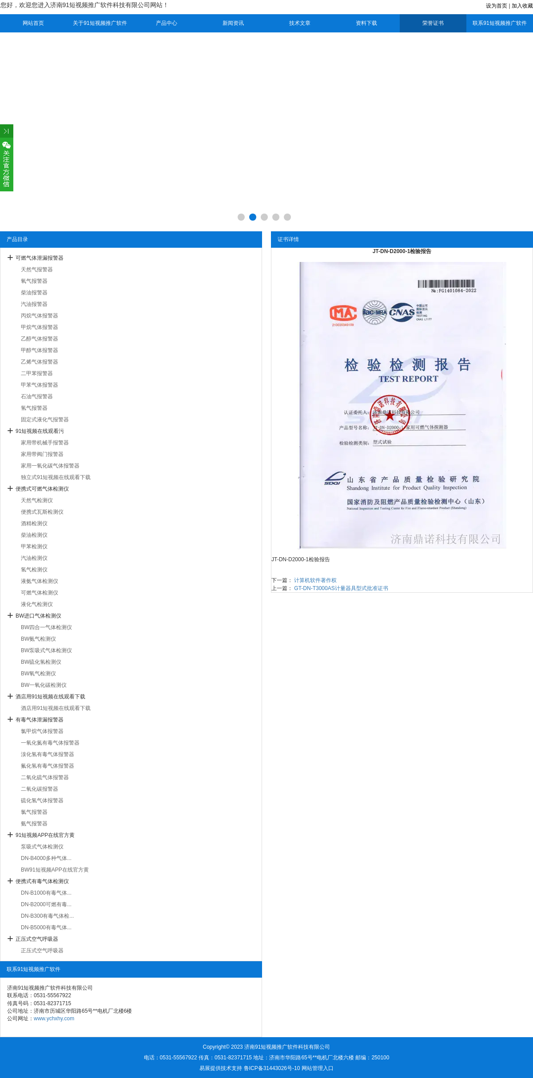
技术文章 (299, 23)
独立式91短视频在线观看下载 (56, 477)
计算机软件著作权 (315, 580)
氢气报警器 (34, 408)
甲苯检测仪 (34, 546)
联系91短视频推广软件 (499, 23)
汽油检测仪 (34, 558)
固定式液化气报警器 (45, 419)
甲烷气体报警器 (39, 327)
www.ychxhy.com (54, 1018)
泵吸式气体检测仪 (42, 847)
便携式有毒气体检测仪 (42, 881)
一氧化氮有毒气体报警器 (50, 743)
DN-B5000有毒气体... (46, 927)
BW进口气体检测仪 (38, 616)
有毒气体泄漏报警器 (40, 720)
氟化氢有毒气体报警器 (47, 766)
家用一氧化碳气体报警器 (50, 466)
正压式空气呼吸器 (37, 939)
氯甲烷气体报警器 (42, 731)
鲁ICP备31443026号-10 (272, 1068)
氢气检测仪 (34, 570)
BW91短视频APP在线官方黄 (55, 870)
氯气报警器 (34, 812)
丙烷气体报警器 (39, 316)
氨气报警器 (34, 823)
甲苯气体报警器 (39, 385)
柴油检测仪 (34, 535)
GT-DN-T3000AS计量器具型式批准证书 (341, 588)
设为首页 (496, 6)
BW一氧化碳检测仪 (44, 685)
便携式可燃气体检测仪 (42, 489)
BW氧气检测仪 (38, 673)
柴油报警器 (34, 292)
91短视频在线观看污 (40, 431)
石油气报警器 (37, 396)
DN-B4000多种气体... (46, 858)
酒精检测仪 (34, 523)
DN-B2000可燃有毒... (46, 904)
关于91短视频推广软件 (100, 23)
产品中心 (166, 23)
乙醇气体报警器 (39, 339)
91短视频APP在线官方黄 (45, 835)
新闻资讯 (233, 23)
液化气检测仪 (37, 604)
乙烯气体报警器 (39, 362)
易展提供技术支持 (220, 1068)
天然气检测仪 (37, 500)
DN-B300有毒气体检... (47, 916)
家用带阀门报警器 (42, 454)
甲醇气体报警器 (39, 350)
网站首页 (33, 23)
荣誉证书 (433, 23)
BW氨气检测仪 (38, 639)
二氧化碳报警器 (39, 789)
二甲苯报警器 (37, 373)
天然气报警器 (37, 269)
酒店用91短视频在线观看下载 (50, 697)
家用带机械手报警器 (45, 443)
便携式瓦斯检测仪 (42, 512)
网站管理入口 (318, 1068)
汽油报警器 (34, 304)
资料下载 (366, 23)
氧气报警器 (34, 281)
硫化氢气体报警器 (42, 800)
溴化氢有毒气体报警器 (47, 754)
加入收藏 (522, 6)
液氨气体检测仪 (39, 581)
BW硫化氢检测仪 (41, 662)
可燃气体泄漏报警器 (40, 258)
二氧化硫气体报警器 (45, 777)
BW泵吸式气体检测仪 (46, 650)
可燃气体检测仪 (39, 593)
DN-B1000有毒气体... (46, 893)
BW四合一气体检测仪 (46, 627)
